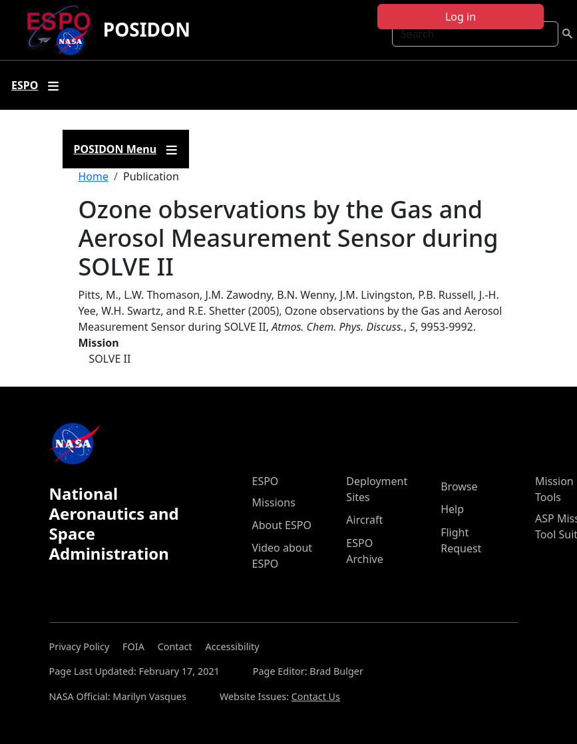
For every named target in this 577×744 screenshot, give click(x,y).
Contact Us (315, 696)
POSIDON (146, 29)
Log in (460, 16)
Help (452, 509)
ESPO (265, 481)
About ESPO (281, 525)
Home (94, 176)
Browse (459, 486)
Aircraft (364, 519)
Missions (273, 502)
